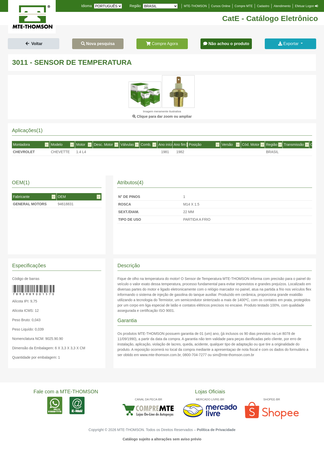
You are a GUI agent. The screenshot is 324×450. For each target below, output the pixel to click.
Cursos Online (220, 6)
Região (135, 6)
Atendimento (282, 6)
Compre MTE (244, 6)
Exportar (289, 44)
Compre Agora (162, 44)
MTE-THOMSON (195, 6)
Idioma (86, 6)
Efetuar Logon (306, 6)
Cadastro (263, 6)
